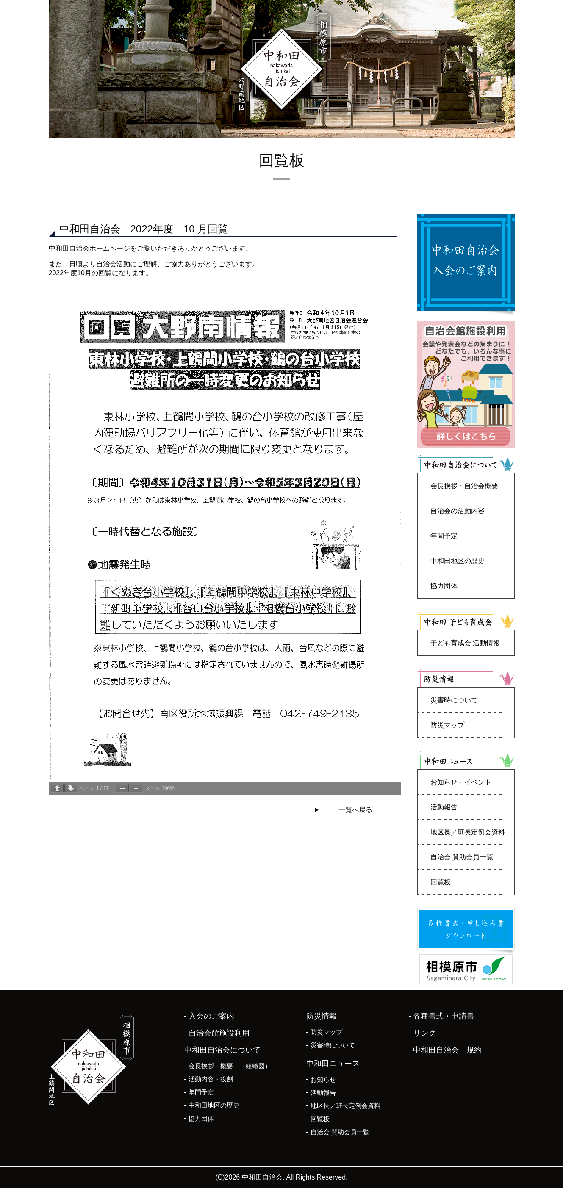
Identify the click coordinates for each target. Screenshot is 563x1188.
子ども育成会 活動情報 (465, 642)
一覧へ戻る (355, 809)
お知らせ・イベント (460, 782)
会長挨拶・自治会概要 (464, 485)
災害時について (454, 700)
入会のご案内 (211, 1016)
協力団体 (444, 585)
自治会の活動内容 (457, 510)
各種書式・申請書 (443, 1016)
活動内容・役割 (211, 1079)
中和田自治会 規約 (447, 1050)
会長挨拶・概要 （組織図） (230, 1065)
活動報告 (444, 807)
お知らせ (323, 1079)
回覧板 (440, 882)
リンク (424, 1033)
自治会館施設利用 (219, 1033)
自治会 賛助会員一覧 (461, 857)
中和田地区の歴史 (457, 560)
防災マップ (447, 725)
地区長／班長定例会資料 (467, 832)
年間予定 (444, 535)
